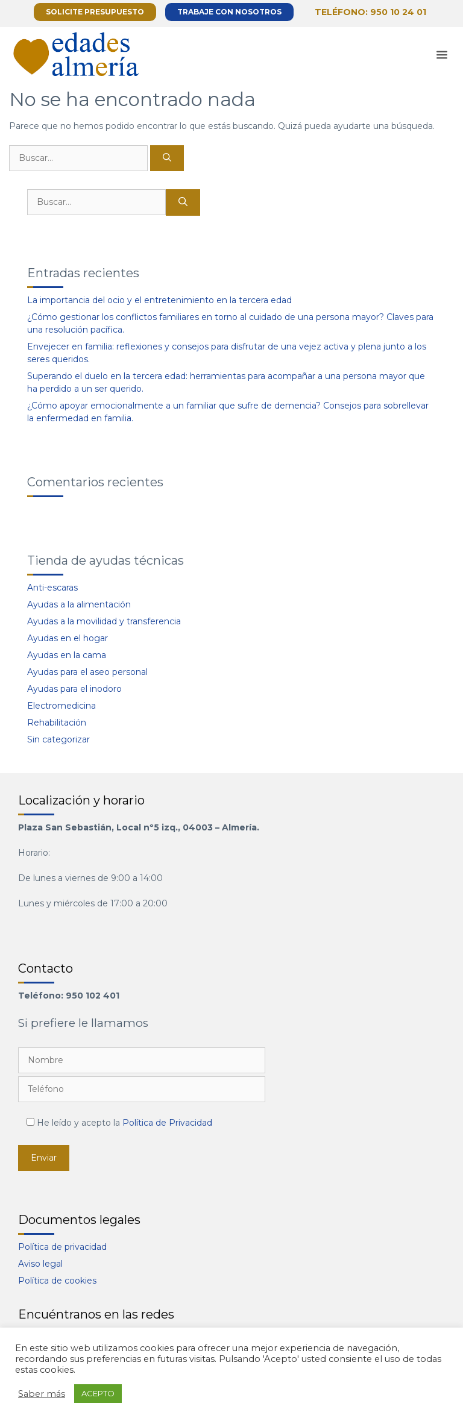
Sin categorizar (58, 739)
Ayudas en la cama (66, 655)
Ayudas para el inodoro (74, 688)
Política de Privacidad (167, 1122)
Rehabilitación (56, 722)
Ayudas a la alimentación (79, 604)
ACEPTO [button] (98, 1393)
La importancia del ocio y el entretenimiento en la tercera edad (159, 300)
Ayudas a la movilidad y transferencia (104, 621)
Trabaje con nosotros (229, 11)
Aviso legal (40, 1263)
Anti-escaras (52, 587)
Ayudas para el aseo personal (87, 672)
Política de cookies (57, 1280)
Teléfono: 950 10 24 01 (370, 12)
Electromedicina (61, 705)
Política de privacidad (62, 1246)
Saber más (41, 1393)
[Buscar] (167, 158)
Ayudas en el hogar (67, 638)
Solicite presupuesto (95, 11)
